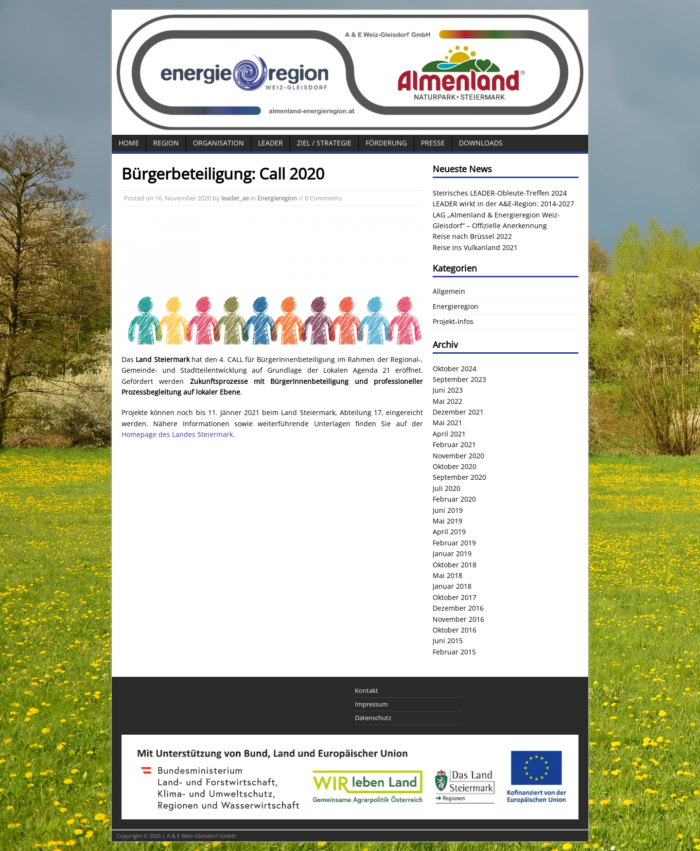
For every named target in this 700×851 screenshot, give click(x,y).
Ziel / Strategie (324, 142)
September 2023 (459, 379)
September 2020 (459, 477)
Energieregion (277, 198)
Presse (433, 142)
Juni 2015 (448, 640)
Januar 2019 (452, 553)
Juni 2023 (448, 390)
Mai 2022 (447, 401)
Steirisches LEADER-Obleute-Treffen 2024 (500, 193)
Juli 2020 (446, 488)
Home (129, 142)
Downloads (481, 142)
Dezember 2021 (458, 411)
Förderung (386, 142)
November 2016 (458, 619)
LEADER (270, 142)
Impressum (371, 704)
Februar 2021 (454, 444)
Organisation (218, 142)
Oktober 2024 (454, 368)
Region (166, 142)
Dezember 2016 (458, 608)
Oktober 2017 (454, 597)
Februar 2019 (454, 542)
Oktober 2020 (454, 466)
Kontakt (366, 690)
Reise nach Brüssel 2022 (472, 236)
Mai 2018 (447, 575)
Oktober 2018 (454, 564)
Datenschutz (373, 717)
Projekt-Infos (453, 321)
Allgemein (449, 291)
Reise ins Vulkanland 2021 (475, 247)
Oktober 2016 (454, 629)
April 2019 (449, 531)
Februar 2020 (454, 499)
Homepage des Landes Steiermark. (178, 434)
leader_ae (235, 198)
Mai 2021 (447, 422)
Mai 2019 (447, 520)
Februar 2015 (454, 651)
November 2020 (458, 455)
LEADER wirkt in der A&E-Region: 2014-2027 (503, 203)
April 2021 (449, 433)
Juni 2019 (448, 510)
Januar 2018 (452, 586)
